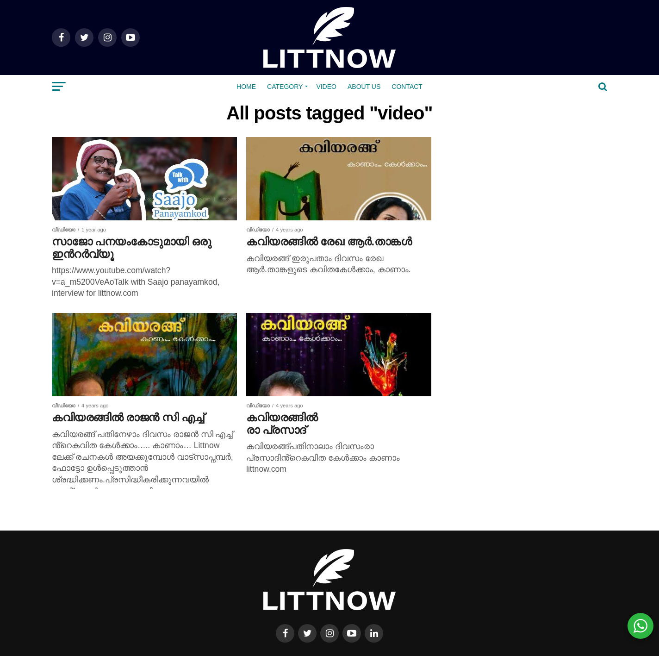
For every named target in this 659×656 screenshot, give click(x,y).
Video (326, 86)
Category (285, 86)
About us (364, 86)
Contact (407, 86)
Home (246, 86)
